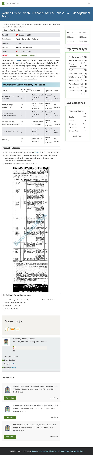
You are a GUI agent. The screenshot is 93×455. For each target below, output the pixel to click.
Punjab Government (77, 84)
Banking (71, 117)
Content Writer (74, 131)
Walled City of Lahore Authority (24, 339)
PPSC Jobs (82, 33)
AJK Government (77, 57)
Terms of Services (76, 451)
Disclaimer (53, 451)
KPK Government (77, 77)
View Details (10, 398)
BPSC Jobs (70, 41)
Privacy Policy (63, 451)
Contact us (43, 451)
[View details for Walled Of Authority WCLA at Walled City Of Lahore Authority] (31, 431)
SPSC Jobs (69, 37)
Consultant (72, 127)
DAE (12, 364)
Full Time (77, 70)
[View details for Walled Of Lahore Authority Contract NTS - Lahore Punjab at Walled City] (31, 392)
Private (77, 80)
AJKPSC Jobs (83, 41)
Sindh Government (77, 91)
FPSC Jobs (69, 32)
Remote (77, 87)
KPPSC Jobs (82, 37)
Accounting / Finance (76, 111)
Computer (72, 124)
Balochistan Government (77, 61)
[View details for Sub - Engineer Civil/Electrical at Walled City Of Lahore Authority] (31, 411)
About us (34, 451)
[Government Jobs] (10, 3)
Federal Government (77, 65)
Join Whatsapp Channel (28, 55)
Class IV (71, 120)
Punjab (37, 152)
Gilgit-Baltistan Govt (77, 74)
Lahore (17, 60)
